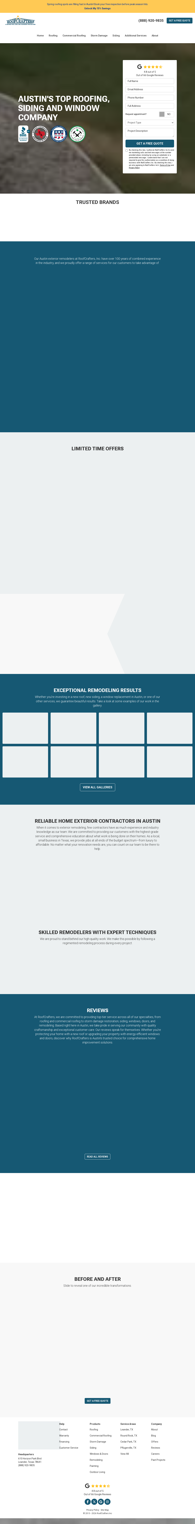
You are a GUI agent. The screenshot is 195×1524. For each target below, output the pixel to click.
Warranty (64, 1441)
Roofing (94, 1435)
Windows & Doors (99, 1459)
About (154, 1435)
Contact (63, 1435)
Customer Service (68, 1453)
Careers (155, 1459)
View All (124, 1459)
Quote (179, 20)
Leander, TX (126, 1435)
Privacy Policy (134, 168)
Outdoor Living (97, 1477)
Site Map (105, 1516)
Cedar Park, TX (128, 1447)
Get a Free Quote (149, 143)
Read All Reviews (97, 1162)
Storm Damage (98, 1447)
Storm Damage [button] (99, 35)
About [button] (155, 35)
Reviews (155, 1453)
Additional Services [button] (136, 35)
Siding (93, 1453)
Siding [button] (116, 35)
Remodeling (96, 1465)
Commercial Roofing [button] (74, 35)
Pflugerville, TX (128, 1453)
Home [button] (40, 35)
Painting (94, 1471)
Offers (154, 1447)
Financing (64, 1447)
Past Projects (158, 1465)
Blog (153, 1441)
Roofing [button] (53, 35)
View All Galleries (97, 787)
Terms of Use (165, 165)
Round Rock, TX (128, 1441)
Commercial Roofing (101, 1441)
